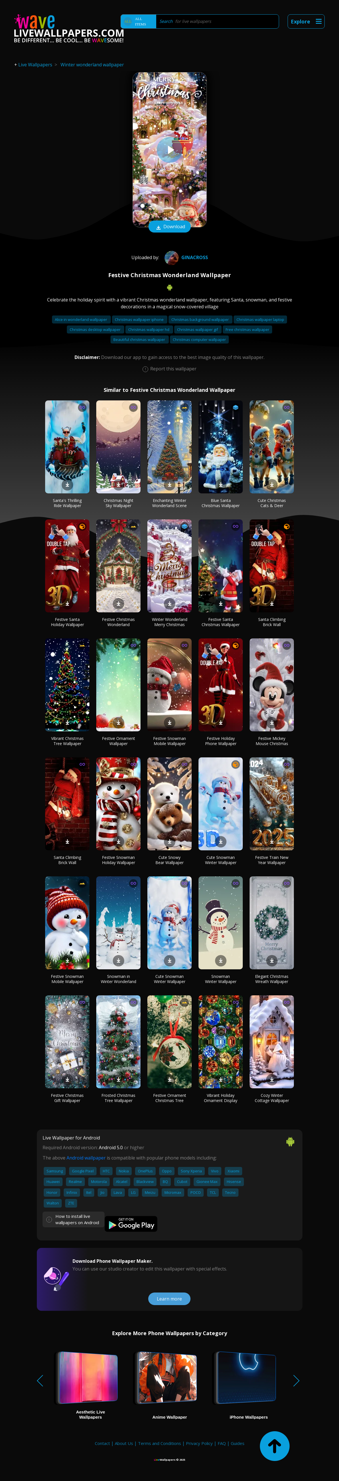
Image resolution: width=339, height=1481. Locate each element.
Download (169, 227)
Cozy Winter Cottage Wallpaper (272, 1098)
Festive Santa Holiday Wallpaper (67, 622)
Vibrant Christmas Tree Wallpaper (67, 741)
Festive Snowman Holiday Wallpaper (118, 860)
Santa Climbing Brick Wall (272, 622)
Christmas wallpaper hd (149, 329)
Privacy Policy (199, 1443)
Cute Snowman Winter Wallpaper (220, 860)
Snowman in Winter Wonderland (118, 979)
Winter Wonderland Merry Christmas (169, 622)
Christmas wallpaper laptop (260, 319)
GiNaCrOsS (185, 257)
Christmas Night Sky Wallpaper (118, 503)
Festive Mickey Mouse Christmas (272, 741)
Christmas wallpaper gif (198, 329)
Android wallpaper (86, 1158)
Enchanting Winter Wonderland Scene (169, 503)
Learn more (169, 1299)
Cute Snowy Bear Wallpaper (169, 860)
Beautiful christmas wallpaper (139, 339)
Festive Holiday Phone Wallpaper (220, 741)
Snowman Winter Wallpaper (220, 979)
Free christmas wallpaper (247, 329)
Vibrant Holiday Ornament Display (220, 1098)
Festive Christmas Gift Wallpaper (67, 1098)
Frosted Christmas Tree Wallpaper (118, 1098)
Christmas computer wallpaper (199, 339)
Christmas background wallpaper (200, 319)
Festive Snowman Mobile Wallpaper (169, 741)
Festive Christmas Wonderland (118, 622)
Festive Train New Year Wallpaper (271, 860)
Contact (102, 1443)
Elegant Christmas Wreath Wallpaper (271, 979)
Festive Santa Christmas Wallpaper (221, 622)
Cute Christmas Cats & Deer (272, 503)
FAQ (222, 1443)
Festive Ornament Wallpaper (118, 741)
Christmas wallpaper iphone (140, 319)
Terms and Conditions (159, 1443)
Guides (237, 1443)
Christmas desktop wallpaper (95, 329)
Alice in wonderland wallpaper (81, 319)
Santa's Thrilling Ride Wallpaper (67, 503)
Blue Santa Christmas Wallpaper (221, 503)
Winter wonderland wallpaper (92, 64)
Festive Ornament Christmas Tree (169, 1098)
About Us (124, 1443)
